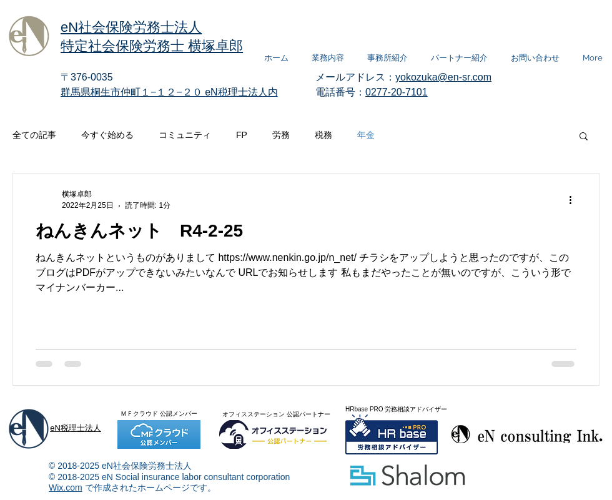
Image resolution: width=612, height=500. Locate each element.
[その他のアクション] (574, 199)
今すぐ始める (107, 135)
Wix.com (65, 488)
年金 (366, 135)
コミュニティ (185, 135)
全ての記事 (34, 135)
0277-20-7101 (396, 92)
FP (241, 135)
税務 (323, 135)
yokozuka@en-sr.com (443, 77)
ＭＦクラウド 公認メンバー (159, 413)
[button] (584, 137)
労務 (281, 135)
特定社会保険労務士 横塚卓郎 (152, 46)
